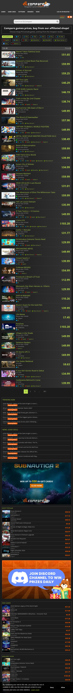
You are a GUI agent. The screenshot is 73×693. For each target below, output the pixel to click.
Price (68, 48)
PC (17, 37)
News (38, 12)
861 (45, 391)
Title (4, 48)
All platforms (7, 37)
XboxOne (35, 40)
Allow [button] (63, 687)
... (39, 391)
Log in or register (63, 12)
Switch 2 (16, 43)
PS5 (25, 37)
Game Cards (12, 12)
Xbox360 (47, 40)
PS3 (42, 37)
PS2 (50, 37)
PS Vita (60, 37)
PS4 (34, 37)
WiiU (16, 40)
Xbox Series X (60, 40)
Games (3, 12)
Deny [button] (52, 687)
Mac (5, 43)
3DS (25, 40)
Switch (6, 40)
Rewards (30, 12)
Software (21, 12)
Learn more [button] (35, 690)
